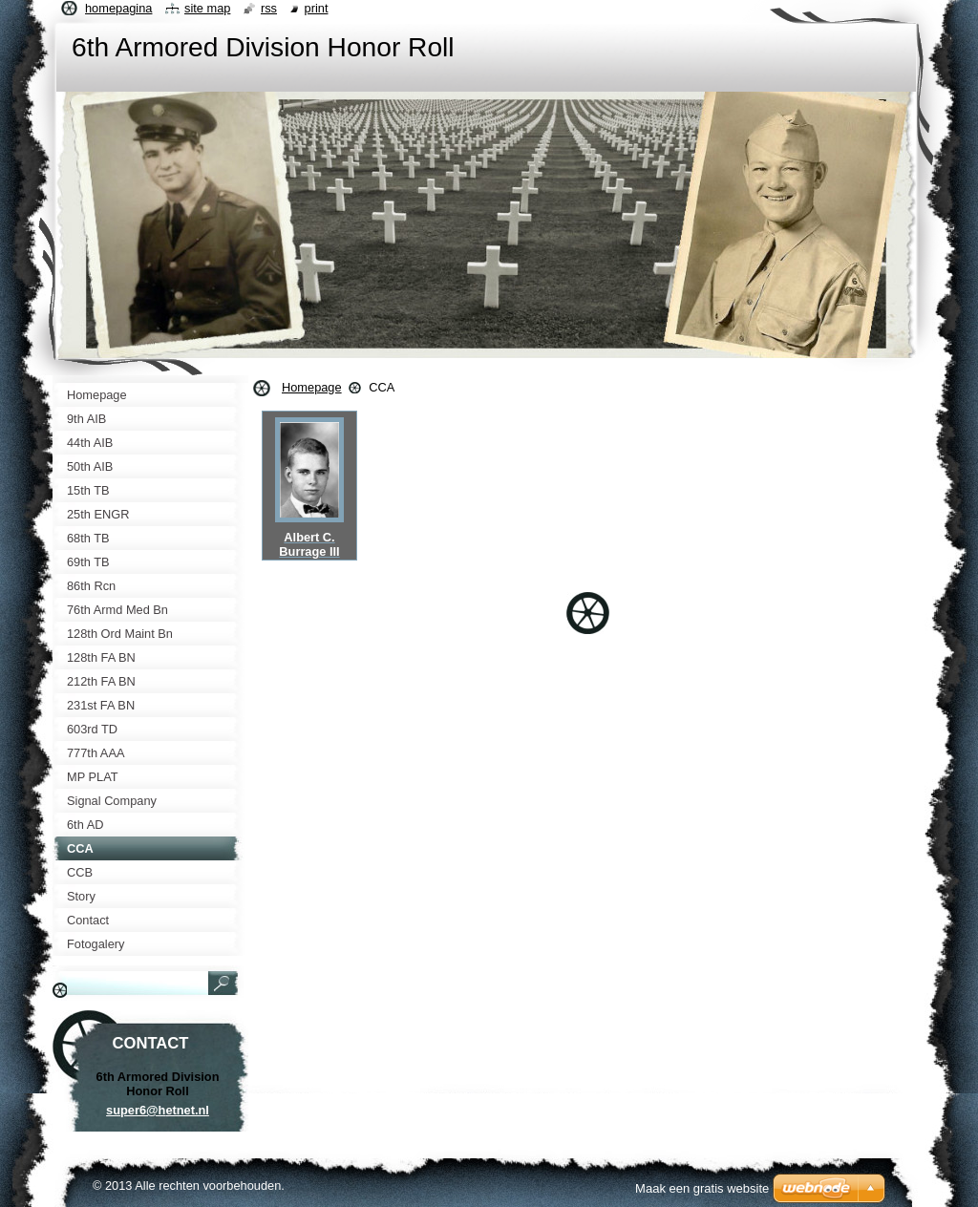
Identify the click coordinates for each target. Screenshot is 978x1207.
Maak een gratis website (702, 1188)
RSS (269, 8)
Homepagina (118, 8)
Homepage (312, 387)
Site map (207, 8)
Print (317, 8)
